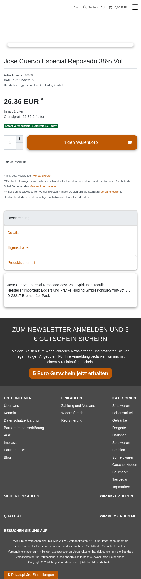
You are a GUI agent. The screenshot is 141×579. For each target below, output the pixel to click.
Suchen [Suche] (91, 7)
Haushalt (119, 435)
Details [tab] (13, 233)
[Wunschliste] (103, 7)
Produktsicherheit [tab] (21, 262)
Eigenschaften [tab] (19, 247)
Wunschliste (16, 162)
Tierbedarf (120, 479)
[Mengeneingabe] (10, 142)
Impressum (12, 442)
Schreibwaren (123, 457)
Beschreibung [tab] (19, 218)
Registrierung (71, 420)
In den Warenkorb (97, 142)
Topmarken (121, 487)
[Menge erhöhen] (19, 139)
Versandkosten (42, 175)
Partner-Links (14, 450)
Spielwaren (121, 442)
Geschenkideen (124, 465)
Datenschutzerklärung (21, 420)
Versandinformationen (43, 186)
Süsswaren (121, 406)
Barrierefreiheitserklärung (24, 428)
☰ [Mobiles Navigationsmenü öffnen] (135, 7)
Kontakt (10, 413)
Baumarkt (120, 472)
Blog (74, 7)
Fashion (118, 450)
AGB (7, 435)
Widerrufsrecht (72, 413)
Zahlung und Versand (78, 406)
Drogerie (119, 428)
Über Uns (11, 406)
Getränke (119, 420)
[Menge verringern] (19, 146)
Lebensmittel (122, 413)
